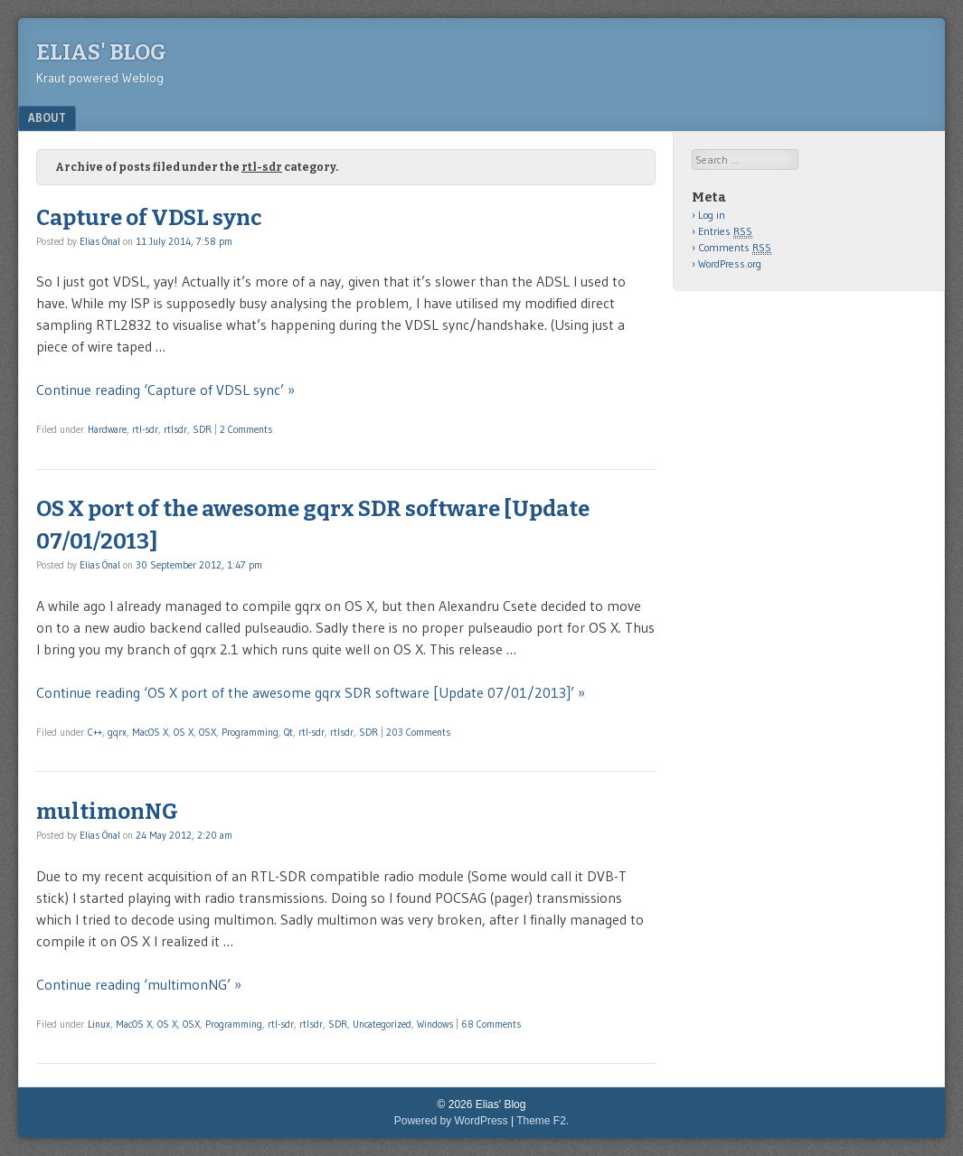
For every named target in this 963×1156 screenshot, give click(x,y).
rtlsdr (175, 429)
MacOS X (150, 732)
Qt (288, 732)
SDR (202, 429)
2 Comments (246, 429)
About (47, 117)
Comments (734, 247)
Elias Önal (100, 241)
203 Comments (418, 732)
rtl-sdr (145, 429)
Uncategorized (382, 1024)
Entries (725, 231)
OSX (207, 732)
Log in (711, 214)
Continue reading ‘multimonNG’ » (138, 984)
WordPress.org (729, 263)
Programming (250, 732)
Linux (99, 1024)
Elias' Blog (101, 52)
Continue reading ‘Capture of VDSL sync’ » (165, 390)
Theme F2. (542, 1120)
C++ (95, 732)
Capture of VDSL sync (148, 217)
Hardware (107, 429)
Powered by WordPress (451, 1120)
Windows (435, 1024)
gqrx (117, 732)
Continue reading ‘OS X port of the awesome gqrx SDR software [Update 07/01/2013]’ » (310, 692)
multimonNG (107, 811)
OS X (184, 732)
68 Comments (491, 1024)
